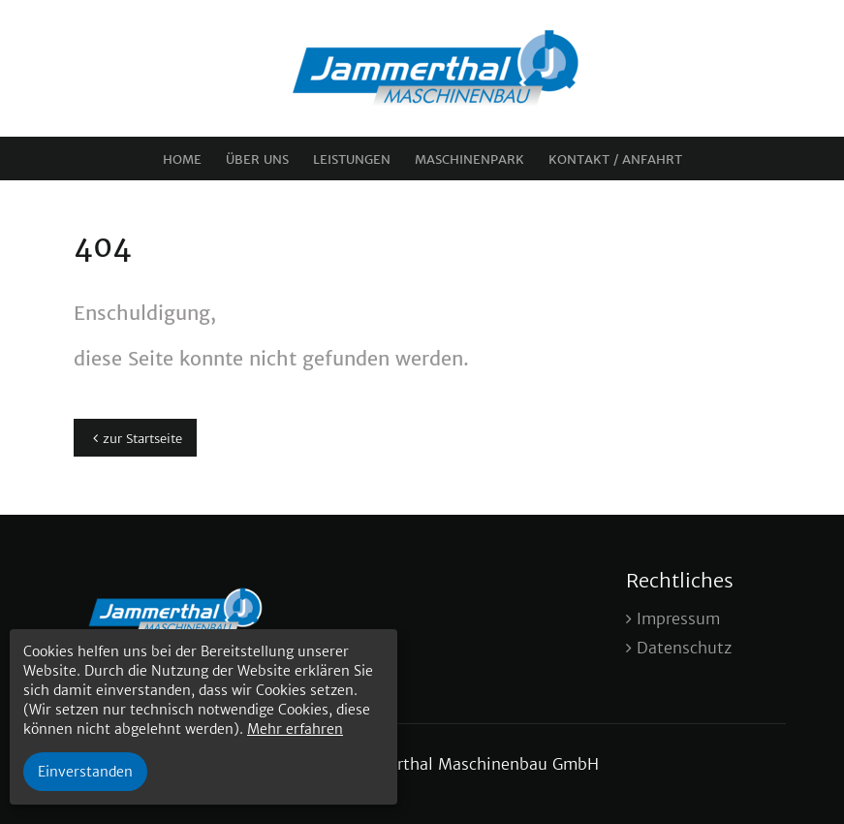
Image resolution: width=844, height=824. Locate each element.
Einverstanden (85, 771)
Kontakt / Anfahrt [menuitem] (615, 159)
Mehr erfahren (295, 729)
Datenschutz (684, 647)
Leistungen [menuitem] (352, 159)
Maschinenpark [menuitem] (469, 159)
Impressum (678, 618)
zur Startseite (142, 438)
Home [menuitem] (182, 159)
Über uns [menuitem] (257, 159)
